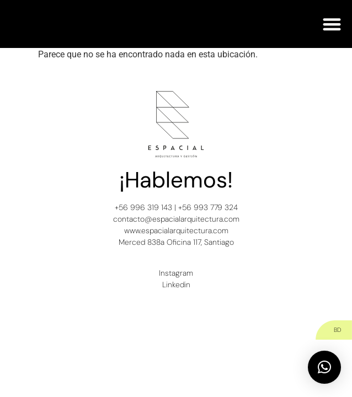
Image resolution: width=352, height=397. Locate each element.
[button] (332, 24)
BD (337, 330)
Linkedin (176, 284)
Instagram (176, 273)
